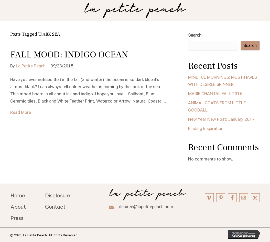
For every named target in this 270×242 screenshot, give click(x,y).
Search (194, 35)
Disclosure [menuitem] (57, 195)
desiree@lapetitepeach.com (146, 206)
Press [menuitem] (17, 218)
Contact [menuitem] (55, 207)
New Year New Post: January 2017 (221, 119)
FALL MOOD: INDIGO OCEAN (69, 54)
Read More (20, 112)
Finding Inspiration (205, 128)
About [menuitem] (18, 207)
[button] (209, 197)
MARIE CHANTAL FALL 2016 (215, 93)
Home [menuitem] (17, 195)
